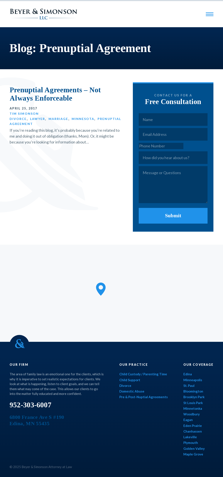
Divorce (18, 119)
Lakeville (190, 437)
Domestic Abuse (131, 391)
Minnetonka (192, 408)
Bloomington (193, 391)
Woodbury (191, 414)
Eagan (188, 420)
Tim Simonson (24, 113)
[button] (101, 289)
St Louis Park (193, 403)
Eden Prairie (192, 426)
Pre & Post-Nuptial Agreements (143, 397)
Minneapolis (192, 380)
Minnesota (83, 119)
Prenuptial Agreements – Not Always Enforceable (55, 94)
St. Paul (188, 386)
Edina (187, 374)
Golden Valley (194, 448)
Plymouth (190, 443)
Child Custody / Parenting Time (143, 374)
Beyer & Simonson (44, 14)
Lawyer (37, 119)
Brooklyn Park (193, 397)
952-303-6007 (30, 405)
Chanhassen (192, 431)
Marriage (58, 119)
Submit (173, 215)
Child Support (129, 380)
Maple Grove (193, 454)
